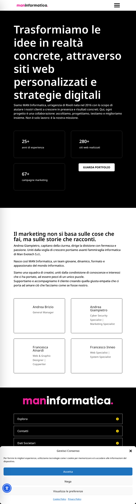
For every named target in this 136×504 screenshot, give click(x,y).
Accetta (68, 471)
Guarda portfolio (96, 167)
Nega (68, 481)
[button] (130, 451)
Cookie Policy (59, 499)
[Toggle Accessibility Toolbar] (7, 488)
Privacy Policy (74, 499)
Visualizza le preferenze (68, 491)
